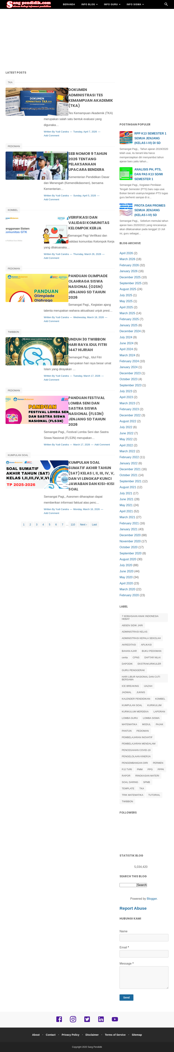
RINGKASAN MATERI (147, 775)
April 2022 (126, 445)
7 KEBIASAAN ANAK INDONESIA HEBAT (140, 617)
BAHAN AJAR (71, 13)
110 (73, 491)
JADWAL (126, 692)
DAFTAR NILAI (152, 657)
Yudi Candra (75, 121)
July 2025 (126, 295)
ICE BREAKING (130, 686)
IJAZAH (148, 686)
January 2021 (128, 529)
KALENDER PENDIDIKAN (136, 698)
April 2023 (126, 397)
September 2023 (130, 385)
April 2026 (126, 253)
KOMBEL (13, 194)
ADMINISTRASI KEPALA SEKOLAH (141, 638)
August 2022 (128, 421)
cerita (125, 657)
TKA (10, 82)
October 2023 (128, 379)
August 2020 (128, 559)
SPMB (146, 782)
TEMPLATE (128, 788)
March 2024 (127, 355)
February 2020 (129, 595)
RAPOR (126, 775)
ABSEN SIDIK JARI (132, 625)
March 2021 (127, 517)
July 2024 (126, 337)
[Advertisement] (87, 39)
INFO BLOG (88, 4)
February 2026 (129, 265)
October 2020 (128, 547)
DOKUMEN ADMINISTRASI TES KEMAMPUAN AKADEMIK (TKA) (85, 92)
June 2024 (126, 343)
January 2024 (128, 367)
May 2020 (126, 577)
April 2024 (126, 349)
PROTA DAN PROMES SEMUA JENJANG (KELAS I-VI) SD (149, 210)
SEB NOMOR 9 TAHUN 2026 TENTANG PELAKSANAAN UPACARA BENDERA (81, 148)
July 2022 (126, 427)
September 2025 (130, 283)
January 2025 (128, 325)
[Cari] (166, 5)
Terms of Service (116, 1034)
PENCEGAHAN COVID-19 (136, 750)
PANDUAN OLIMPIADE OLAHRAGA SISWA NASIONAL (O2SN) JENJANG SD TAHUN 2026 (84, 262)
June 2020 (126, 571)
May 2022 (126, 439)
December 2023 (130, 373)
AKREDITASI (129, 644)
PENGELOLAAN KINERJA (136, 756)
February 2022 (129, 457)
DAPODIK (127, 663)
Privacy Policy (70, 1034)
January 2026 (128, 271)
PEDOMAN (14, 135)
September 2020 (130, 553)
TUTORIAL (154, 795)
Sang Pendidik (95, 1047)
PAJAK (159, 724)
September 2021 (130, 481)
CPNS (136, 657)
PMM (139, 769)
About (34, 1034)
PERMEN (158, 762)
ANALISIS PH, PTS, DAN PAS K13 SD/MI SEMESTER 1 (148, 174)
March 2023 (127, 403)
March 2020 (127, 589)
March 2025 (127, 313)
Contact (49, 1034)
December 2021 (130, 469)
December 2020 (130, 535)
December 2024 (130, 331)
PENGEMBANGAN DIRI (135, 762)
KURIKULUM (154, 705)
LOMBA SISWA (151, 718)
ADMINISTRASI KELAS (134, 631)
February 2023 (129, 409)
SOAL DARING (130, 782)
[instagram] (73, 1022)
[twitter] (87, 1022)
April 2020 (126, 583)
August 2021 (128, 487)
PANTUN (126, 730)
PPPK (161, 769)
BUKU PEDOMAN (151, 651)
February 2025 (129, 319)
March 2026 (127, 259)
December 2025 (130, 277)
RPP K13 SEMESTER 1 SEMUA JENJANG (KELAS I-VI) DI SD (150, 138)
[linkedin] (101, 1022)
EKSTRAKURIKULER (149, 663)
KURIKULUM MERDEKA (135, 711)
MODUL (146, 724)
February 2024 (129, 361)
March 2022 (127, 451)
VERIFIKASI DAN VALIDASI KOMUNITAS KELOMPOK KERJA (85, 204)
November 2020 (130, 541)
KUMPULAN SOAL (18, 421)
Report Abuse (133, 908)
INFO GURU (111, 4)
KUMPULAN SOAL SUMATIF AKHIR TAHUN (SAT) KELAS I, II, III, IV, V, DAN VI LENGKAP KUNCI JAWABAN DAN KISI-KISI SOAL (85, 439)
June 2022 (126, 433)
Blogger (152, 898)
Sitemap (139, 1034)
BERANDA (69, 4)
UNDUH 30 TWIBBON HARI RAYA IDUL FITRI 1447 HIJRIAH (86, 320)
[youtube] (115, 1022)
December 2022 (130, 415)
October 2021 (128, 475)
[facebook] (59, 1022)
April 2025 (126, 307)
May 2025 (126, 301)
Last (94, 491)
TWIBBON (13, 310)
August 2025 (128, 289)
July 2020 (126, 565)
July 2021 (126, 493)
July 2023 (126, 391)
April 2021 (126, 511)
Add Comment (64, 124)
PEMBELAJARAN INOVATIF (137, 737)
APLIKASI (146, 644)
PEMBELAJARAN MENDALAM (138, 743)
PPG (150, 769)
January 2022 (128, 463)
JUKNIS (141, 692)
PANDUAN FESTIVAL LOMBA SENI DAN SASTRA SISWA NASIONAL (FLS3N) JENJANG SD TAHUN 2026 (83, 373)
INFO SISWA (134, 4)
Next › (83, 491)
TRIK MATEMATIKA (132, 795)
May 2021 (126, 505)
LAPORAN (159, 711)
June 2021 (126, 499)
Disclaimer (92, 1034)
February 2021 (129, 523)
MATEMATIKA (129, 724)
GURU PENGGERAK (133, 670)
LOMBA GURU (130, 718)
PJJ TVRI (127, 769)
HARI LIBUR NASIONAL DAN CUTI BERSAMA (141, 678)
